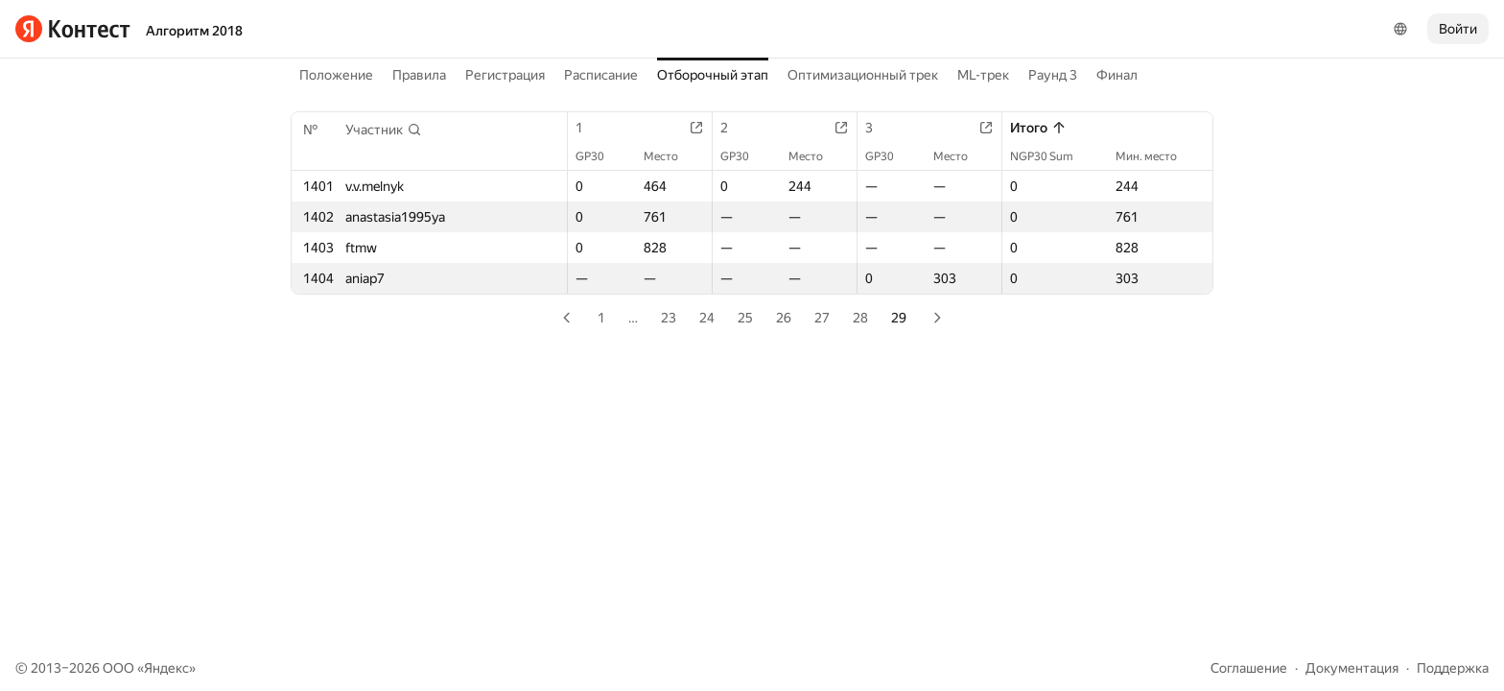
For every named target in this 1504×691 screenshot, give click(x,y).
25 (745, 317)
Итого (1038, 127)
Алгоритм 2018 (194, 30)
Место (670, 156)
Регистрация (505, 75)
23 (668, 317)
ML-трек (983, 75)
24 (707, 317)
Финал (1117, 75)
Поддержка (1453, 668)
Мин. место (1156, 156)
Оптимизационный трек (862, 75)
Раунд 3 (1052, 75)
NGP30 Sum (1051, 156)
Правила (419, 75)
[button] (383, 129)
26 (783, 317)
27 (822, 317)
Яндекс (166, 668)
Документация (1351, 668)
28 (860, 317)
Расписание (601, 75)
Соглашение (1248, 668)
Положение (336, 75)
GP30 (599, 156)
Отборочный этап (712, 75)
